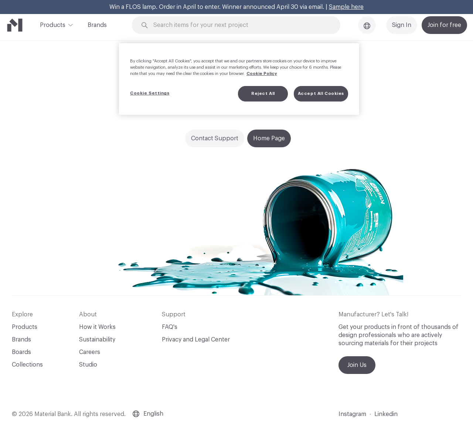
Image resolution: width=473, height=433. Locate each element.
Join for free (444, 25)
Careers (89, 352)
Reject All (263, 94)
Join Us (357, 365)
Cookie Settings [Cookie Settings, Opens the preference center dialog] (150, 93)
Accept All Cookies (321, 94)
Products (52, 24)
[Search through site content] (240, 25)
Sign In (401, 25)
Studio (88, 365)
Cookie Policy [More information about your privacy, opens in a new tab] (261, 74)
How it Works (97, 327)
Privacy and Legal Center (196, 340)
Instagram (352, 414)
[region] (239, 79)
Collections (27, 365)
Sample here (346, 7)
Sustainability (97, 340)
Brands (97, 25)
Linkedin (386, 414)
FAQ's (169, 327)
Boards (21, 352)
